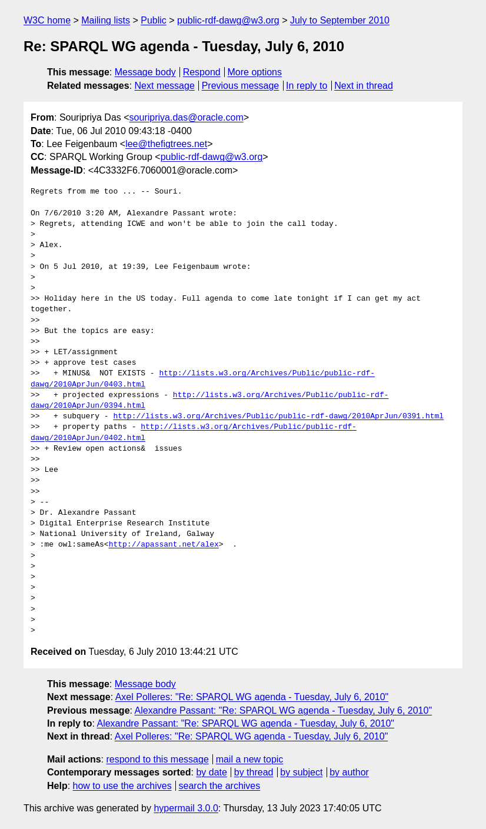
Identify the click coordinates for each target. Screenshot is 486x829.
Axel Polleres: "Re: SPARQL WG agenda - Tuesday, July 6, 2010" (252, 697)
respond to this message (157, 759)
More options (255, 72)
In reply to (306, 86)
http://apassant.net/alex (164, 545)
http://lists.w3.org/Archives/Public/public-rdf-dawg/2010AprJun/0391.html (278, 416)
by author (349, 772)
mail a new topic (250, 759)
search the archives (220, 786)
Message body (145, 72)
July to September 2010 (340, 20)
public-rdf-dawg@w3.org (228, 20)
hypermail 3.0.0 (186, 808)
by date (211, 772)
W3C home (47, 20)
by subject (301, 772)
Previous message (240, 86)
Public (154, 20)
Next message (165, 86)
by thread (254, 772)
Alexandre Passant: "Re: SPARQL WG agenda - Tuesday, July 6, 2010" (283, 710)
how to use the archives (122, 786)
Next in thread (363, 86)
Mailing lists (105, 20)
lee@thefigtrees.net (166, 144)
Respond (202, 72)
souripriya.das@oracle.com (186, 117)
